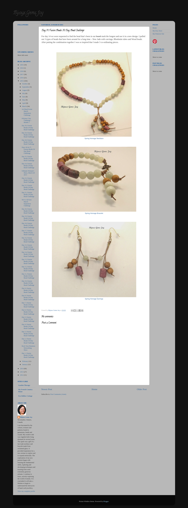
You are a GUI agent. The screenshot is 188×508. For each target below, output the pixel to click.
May (24, 100)
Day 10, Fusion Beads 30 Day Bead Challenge (28, 283)
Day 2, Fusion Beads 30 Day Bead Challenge (28, 341)
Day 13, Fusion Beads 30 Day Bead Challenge (28, 261)
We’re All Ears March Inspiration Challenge (27, 203)
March (24, 106)
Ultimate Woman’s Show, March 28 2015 (28, 173)
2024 (22, 68)
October (25, 84)
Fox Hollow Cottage (25, 396)
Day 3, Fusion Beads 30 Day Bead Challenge (28, 334)
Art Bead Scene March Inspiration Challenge (27, 112)
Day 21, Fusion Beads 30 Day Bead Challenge (28, 194)
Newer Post (46, 389)
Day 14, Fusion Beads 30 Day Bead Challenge (28, 254)
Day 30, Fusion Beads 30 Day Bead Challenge (28, 127)
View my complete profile (26, 491)
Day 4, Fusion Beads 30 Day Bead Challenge (28, 326)
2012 (22, 375)
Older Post (142, 389)
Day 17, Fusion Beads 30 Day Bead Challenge (28, 232)
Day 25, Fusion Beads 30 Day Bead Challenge (28, 158)
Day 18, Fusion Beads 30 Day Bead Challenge (28, 225)
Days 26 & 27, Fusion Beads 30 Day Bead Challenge (28, 150)
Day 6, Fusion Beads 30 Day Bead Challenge (28, 312)
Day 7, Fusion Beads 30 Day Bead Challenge (28, 305)
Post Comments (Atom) (58, 394)
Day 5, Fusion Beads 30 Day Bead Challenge (28, 319)
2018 (22, 71)
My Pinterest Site (158, 34)
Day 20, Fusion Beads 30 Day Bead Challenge (28, 211)
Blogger (106, 501)
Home (94, 389)
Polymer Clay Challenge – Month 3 (27, 120)
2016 (22, 78)
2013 (22, 372)
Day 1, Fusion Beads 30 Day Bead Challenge (28, 355)
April (24, 103)
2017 (22, 74)
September (26, 87)
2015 (22, 81)
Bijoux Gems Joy (28, 13)
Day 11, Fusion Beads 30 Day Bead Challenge (28, 276)
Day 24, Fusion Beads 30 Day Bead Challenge (28, 166)
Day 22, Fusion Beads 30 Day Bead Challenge (28, 187)
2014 (22, 369)
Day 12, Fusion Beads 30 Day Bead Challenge (28, 269)
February (25, 361)
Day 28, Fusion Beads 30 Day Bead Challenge (28, 142)
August (24, 90)
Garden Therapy (24, 385)
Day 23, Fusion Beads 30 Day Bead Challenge (28, 180)
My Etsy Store (157, 31)
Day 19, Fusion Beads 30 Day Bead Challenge (28, 218)
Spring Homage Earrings (94, 299)
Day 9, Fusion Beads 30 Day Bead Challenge (28, 290)
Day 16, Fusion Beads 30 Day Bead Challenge (28, 240)
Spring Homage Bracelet (94, 213)
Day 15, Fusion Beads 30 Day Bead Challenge (28, 247)
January (25, 364)
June (24, 97)
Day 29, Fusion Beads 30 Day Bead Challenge (28, 135)
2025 (22, 65)
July (23, 93)
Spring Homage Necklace (94, 138)
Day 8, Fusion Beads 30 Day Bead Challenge (28, 297)
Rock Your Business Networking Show (28, 348)
